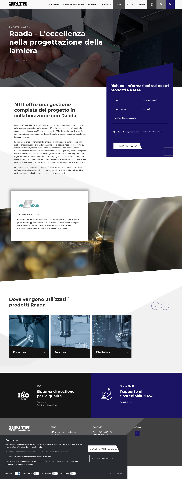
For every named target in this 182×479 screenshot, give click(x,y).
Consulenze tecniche (73, 4)
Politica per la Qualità (47, 405)
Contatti (141, 4)
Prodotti (93, 4)
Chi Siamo (54, 4)
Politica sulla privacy (61, 452)
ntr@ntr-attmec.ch (101, 435)
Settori (106, 4)
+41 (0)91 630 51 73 (104, 432)
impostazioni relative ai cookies (48, 461)
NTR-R (130, 4)
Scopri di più (126, 402)
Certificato (42, 402)
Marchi (119, 4)
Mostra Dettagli (115, 473)
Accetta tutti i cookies (103, 449)
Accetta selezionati (103, 458)
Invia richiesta (128, 146)
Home (11, 60)
